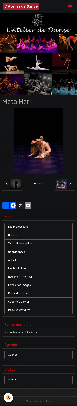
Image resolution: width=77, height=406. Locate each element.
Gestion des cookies (38, 401)
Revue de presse (18, 293)
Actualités (14, 260)
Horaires (13, 235)
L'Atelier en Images (19, 285)
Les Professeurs (18, 226)
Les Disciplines (17, 268)
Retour (38, 183)
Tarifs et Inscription (20, 243)
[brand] (21, 6)
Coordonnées (16, 252)
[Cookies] (8, 397)
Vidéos (12, 379)
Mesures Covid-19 (19, 310)
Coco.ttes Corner (18, 301)
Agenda (13, 354)
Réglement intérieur (20, 276)
